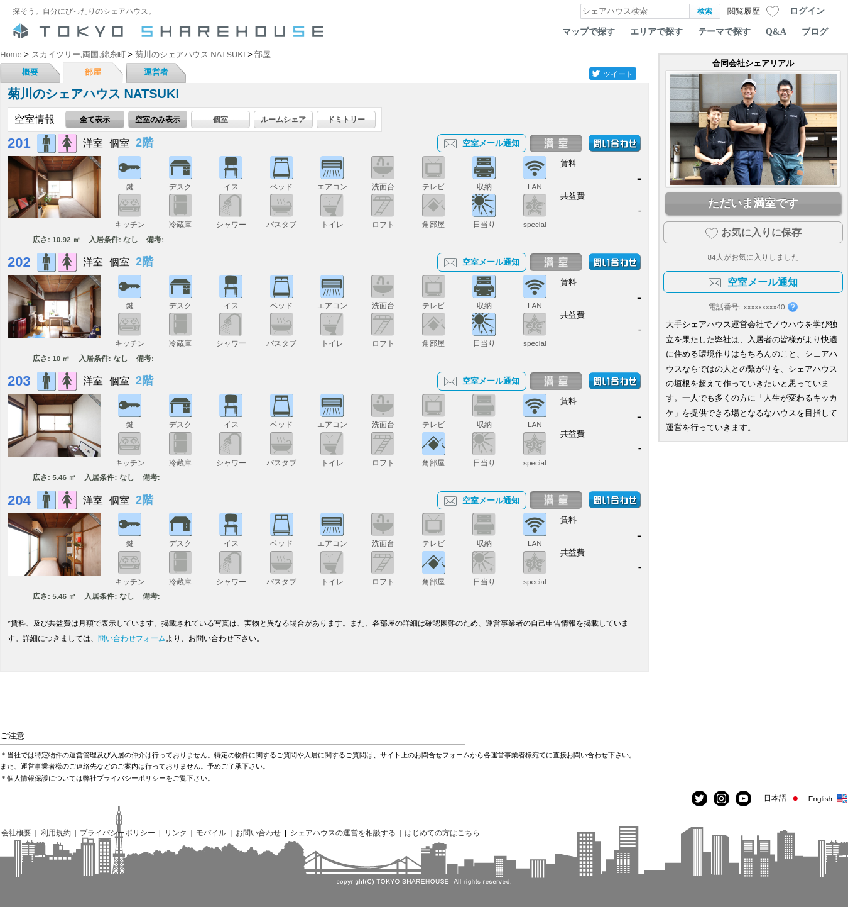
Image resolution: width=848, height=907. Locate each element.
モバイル (211, 832)
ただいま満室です (753, 203)
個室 (220, 119)
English (828, 798)
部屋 (93, 72)
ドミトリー (346, 119)
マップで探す (588, 31)
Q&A (776, 31)
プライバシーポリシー (117, 832)
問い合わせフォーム (132, 638)
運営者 (156, 72)
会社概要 (16, 832)
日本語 (783, 798)
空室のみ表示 (157, 119)
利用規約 (56, 832)
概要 (30, 72)
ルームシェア (283, 119)
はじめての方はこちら (442, 832)
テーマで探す (724, 31)
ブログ (815, 31)
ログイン (807, 11)
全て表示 (95, 119)
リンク (176, 832)
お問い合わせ (258, 832)
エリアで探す (656, 31)
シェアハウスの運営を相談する (343, 832)
